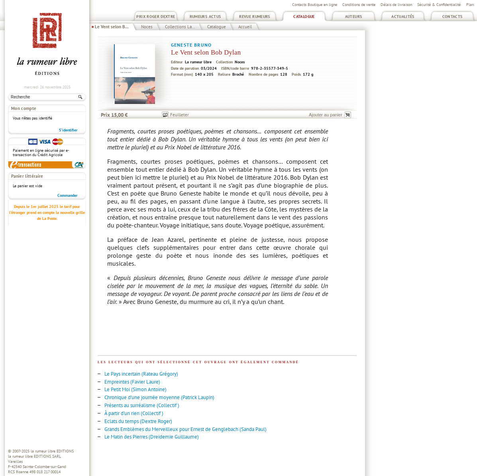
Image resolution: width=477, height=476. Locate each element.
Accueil (245, 26)
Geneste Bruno (191, 45)
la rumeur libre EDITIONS (52, 451)
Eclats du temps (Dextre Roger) (138, 421)
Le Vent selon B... (112, 26)
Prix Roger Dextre (155, 16)
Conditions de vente (358, 4)
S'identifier (68, 130)
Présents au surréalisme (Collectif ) (141, 405)
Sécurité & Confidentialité (439, 4)
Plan (470, 4)
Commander (67, 195)
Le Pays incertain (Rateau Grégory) (141, 373)
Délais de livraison (396, 4)
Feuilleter (179, 115)
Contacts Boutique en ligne (314, 4)
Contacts (452, 16)
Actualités (402, 16)
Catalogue (303, 16)
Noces (147, 26)
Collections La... (180, 26)
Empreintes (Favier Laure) (132, 381)
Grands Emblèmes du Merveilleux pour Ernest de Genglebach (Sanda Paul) (185, 429)
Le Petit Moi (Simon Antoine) (135, 389)
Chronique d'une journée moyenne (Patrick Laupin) (159, 397)
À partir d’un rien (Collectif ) (133, 413)
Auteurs (353, 16)
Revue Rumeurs (254, 16)
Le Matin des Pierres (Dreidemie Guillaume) (151, 436)
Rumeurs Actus (205, 16)
